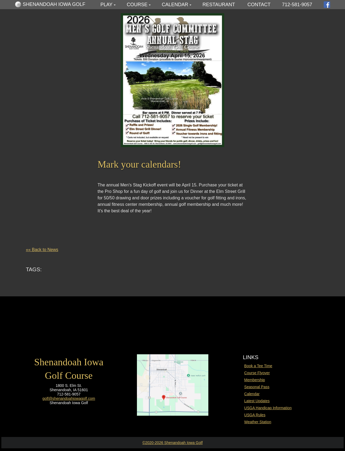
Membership (254, 380)
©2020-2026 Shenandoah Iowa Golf (172, 442)
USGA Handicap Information (268, 408)
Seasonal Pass (256, 387)
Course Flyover (257, 373)
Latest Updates (257, 401)
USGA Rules (254, 415)
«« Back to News (42, 249)
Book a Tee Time (258, 366)
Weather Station (257, 422)
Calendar (175, 4)
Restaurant (218, 4)
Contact (259, 4)
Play (107, 4)
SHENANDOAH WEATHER (172, 319)
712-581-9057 (297, 4)
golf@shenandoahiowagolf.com (68, 398)
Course (137, 4)
